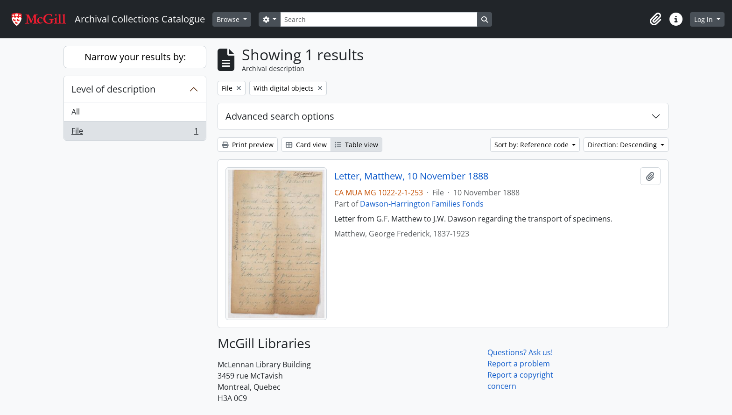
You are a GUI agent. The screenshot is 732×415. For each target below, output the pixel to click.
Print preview (248, 144)
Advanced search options (279, 116)
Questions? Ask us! (520, 352)
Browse (229, 19)
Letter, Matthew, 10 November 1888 (411, 176)
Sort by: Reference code (532, 144)
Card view (306, 144)
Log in (704, 19)
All (75, 112)
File (134, 132)
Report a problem (518, 363)
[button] (655, 19)
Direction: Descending (623, 144)
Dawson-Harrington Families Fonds (422, 204)
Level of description (113, 89)
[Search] (378, 19)
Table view (356, 144)
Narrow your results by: (135, 56)
